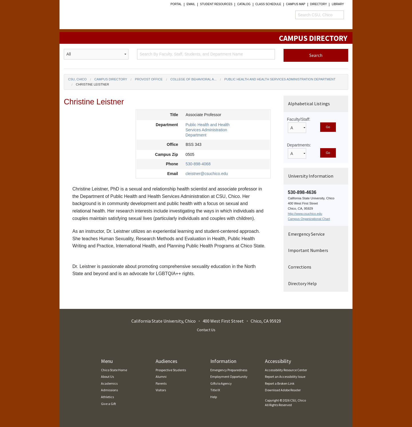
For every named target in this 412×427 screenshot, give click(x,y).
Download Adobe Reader (283, 390)
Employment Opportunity (228, 376)
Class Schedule (268, 4)
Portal (176, 4)
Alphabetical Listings (309, 103)
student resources (216, 4)
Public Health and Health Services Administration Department (280, 79)
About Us (107, 376)
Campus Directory (110, 79)
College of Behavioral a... (193, 79)
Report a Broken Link (279, 383)
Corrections (299, 267)
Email (191, 4)
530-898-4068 (198, 164)
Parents (161, 383)
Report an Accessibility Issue (285, 376)
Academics (109, 383)
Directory (318, 4)
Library (338, 4)
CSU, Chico (77, 79)
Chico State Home (114, 370)
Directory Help (302, 283)
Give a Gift (108, 404)
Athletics (107, 397)
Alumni (161, 376)
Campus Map (295, 4)
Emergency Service (306, 234)
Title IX (215, 390)
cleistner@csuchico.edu (206, 173)
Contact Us (206, 329)
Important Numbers (308, 250)
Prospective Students (171, 370)
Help (213, 397)
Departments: (299, 145)
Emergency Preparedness (228, 370)
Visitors (161, 390)
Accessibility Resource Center (286, 370)
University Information (310, 176)
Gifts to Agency (221, 383)
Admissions (109, 390)
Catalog (243, 4)
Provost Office (149, 79)
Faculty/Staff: (298, 119)
